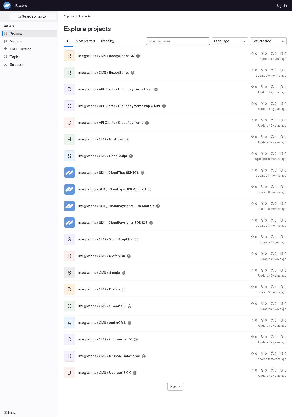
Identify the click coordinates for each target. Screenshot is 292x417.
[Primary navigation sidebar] (5, 16)
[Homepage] (7, 5)
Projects (85, 16)
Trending (107, 41)
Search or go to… (33, 16)
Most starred (85, 41)
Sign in (282, 6)
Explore (21, 6)
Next (175, 386)
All (68, 41)
